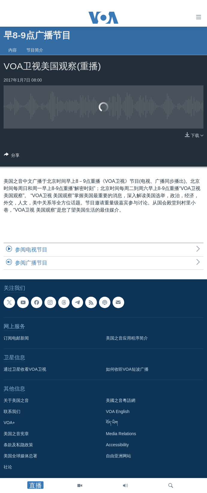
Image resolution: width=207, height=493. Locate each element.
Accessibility (117, 444)
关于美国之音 (16, 400)
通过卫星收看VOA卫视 (25, 369)
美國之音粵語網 (120, 400)
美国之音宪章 (16, 433)
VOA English (118, 411)
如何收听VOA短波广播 (127, 369)
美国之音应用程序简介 (127, 338)
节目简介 (34, 50)
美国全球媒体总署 (20, 455)
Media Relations (121, 433)
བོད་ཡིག (112, 422)
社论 (8, 467)
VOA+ (9, 422)
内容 (12, 50)
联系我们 (12, 411)
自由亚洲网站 (118, 455)
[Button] (12, 156)
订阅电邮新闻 (16, 338)
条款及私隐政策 (18, 444)
